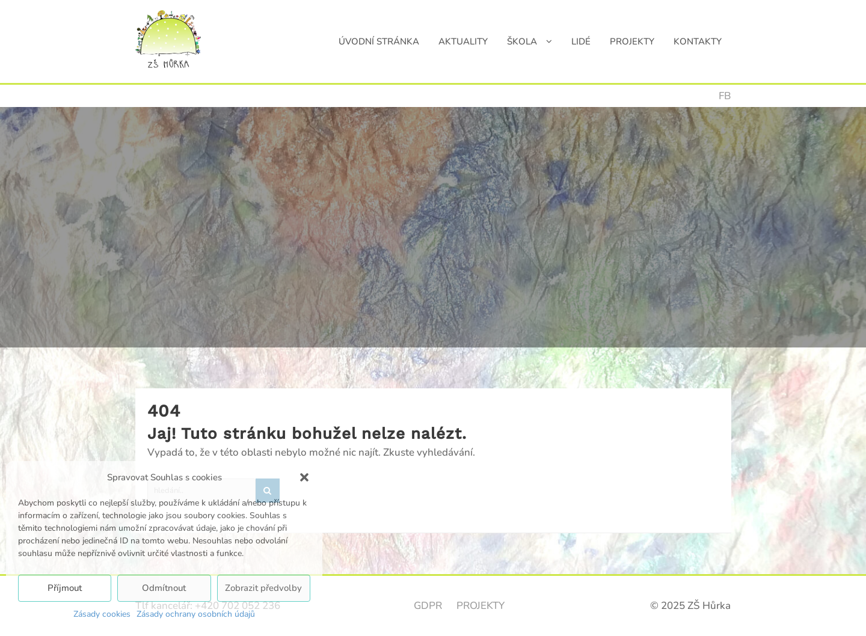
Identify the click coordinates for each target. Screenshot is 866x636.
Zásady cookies (102, 614)
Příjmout (65, 588)
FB (725, 96)
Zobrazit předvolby (263, 588)
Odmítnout (164, 588)
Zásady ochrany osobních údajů (196, 614)
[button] (304, 477)
